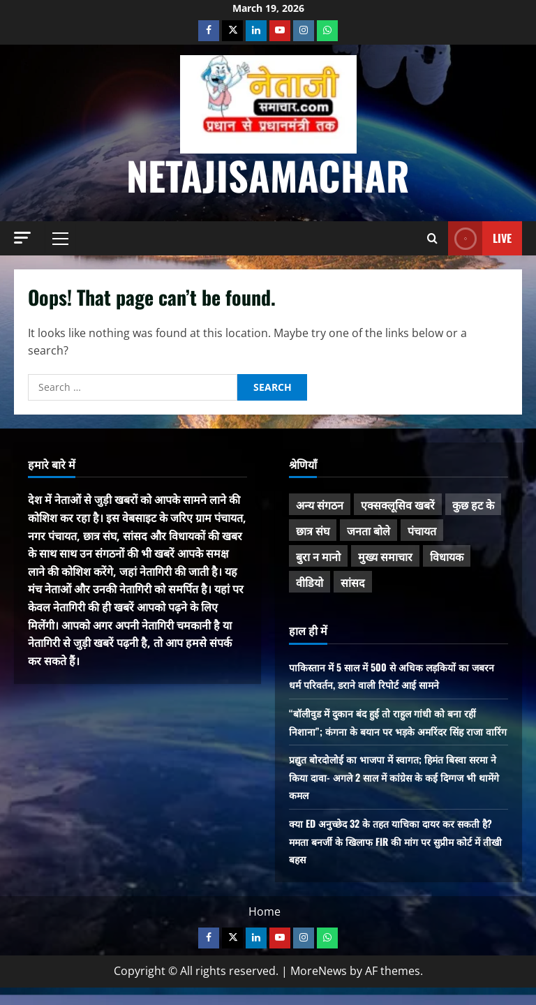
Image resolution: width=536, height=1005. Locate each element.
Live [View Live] (480, 238)
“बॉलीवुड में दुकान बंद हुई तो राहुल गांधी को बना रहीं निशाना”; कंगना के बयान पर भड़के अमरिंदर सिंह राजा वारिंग (397, 730)
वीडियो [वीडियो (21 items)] (309, 582)
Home (264, 929)
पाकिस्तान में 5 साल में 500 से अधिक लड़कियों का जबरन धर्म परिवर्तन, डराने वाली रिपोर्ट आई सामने (389, 675)
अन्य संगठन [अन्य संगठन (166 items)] (319, 504)
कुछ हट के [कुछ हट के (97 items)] (473, 504)
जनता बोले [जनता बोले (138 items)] (368, 530)
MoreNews (318, 989)
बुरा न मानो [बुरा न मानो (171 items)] (318, 556)
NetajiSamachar (268, 175)
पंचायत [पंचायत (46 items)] (422, 530)
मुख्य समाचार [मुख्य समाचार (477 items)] (385, 556)
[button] (22, 238)
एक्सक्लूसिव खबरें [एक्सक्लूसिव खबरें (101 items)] (398, 504)
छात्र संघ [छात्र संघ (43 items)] (312, 530)
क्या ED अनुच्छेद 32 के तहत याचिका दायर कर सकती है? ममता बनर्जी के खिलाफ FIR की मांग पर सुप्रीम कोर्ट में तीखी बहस (394, 859)
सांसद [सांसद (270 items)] (353, 582)
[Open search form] (432, 238)
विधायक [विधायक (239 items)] (446, 556)
